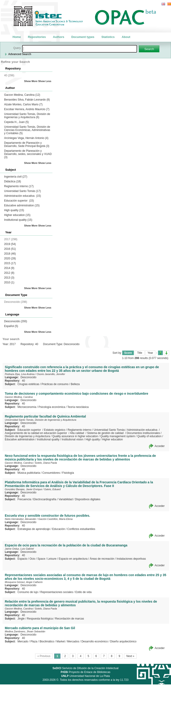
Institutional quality (18, 219)
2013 (9, 277)
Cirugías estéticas (28, 384)
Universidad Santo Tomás (22, 191)
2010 (9, 282)
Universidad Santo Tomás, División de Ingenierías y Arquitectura (27, 115)
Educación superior (19, 200)
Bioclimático (46, 641)
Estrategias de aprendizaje (34, 529)
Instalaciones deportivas (131, 558)
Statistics (108, 37)
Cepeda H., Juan (16, 122)
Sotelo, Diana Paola (46, 462)
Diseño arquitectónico (123, 641)
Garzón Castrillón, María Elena (55, 519)
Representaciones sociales (56, 592)
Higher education (17, 215)
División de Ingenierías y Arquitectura (27, 436)
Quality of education (149, 436)
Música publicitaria (29, 472)
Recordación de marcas (69, 618)
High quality (14, 210)
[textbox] (79, 49)
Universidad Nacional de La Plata (85, 676)
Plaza (33, 641)
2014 (9, 268)
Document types (82, 37)
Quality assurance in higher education (75, 436)
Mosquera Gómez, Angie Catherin (24, 582)
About (126, 37)
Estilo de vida (83, 592)
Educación (58, 529)
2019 (10, 244)
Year (150, 352)
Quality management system (117, 436)
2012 (9, 272)
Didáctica (12, 181)
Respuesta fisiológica (40, 618)
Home (17, 37)
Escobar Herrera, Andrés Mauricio (26, 109)
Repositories (37, 37)
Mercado (23, 641)
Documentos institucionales (143, 433)
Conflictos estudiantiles (81, 529)
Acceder (160, 446)
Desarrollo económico (94, 641)
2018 (10, 253)
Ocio (32, 558)
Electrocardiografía (44, 499)
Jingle (21, 618)
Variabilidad (66, 499)
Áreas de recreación (102, 558)
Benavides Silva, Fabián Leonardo (27, 99)
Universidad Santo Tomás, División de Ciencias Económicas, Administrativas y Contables (27, 130)
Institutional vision (72, 439)
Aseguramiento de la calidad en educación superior (36, 433)
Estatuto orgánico (54, 429)
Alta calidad (77, 433)
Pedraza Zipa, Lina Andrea (19, 374)
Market (60, 641)
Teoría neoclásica (77, 407)
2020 (10, 258)
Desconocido (15, 321)
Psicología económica (52, 407)
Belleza (75, 384)
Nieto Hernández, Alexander (20, 519)
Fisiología (68, 472)
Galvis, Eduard (52, 489)
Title (139, 352)
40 (23, 380)
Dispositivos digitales (87, 499)
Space (41, 558)
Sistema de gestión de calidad (105, 433)
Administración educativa (22, 195)
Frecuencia (24, 499)
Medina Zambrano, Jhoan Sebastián (25, 631)
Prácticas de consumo (54, 384)
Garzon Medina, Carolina (22, 94)
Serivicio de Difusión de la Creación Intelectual (85, 668)
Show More (31, 81)
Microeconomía (27, 407)
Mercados (73, 641)
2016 (10, 248)
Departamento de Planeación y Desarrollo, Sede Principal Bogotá (26, 144)
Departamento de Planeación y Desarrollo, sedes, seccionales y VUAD (28, 154)
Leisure (51, 558)
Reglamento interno (19, 186)
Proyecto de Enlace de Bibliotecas (85, 672)
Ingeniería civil (15, 176)
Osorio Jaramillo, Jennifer (51, 374)
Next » (130, 656)
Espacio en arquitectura (73, 558)
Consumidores (51, 472)
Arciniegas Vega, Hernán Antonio (26, 138)
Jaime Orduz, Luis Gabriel (19, 548)
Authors (58, 37)
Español (11, 326)
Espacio (22, 558)
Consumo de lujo (28, 592)
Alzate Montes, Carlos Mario (23, 104)
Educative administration (21, 205)
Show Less (44, 81)
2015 (10, 263)
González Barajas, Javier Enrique (23, 489)
